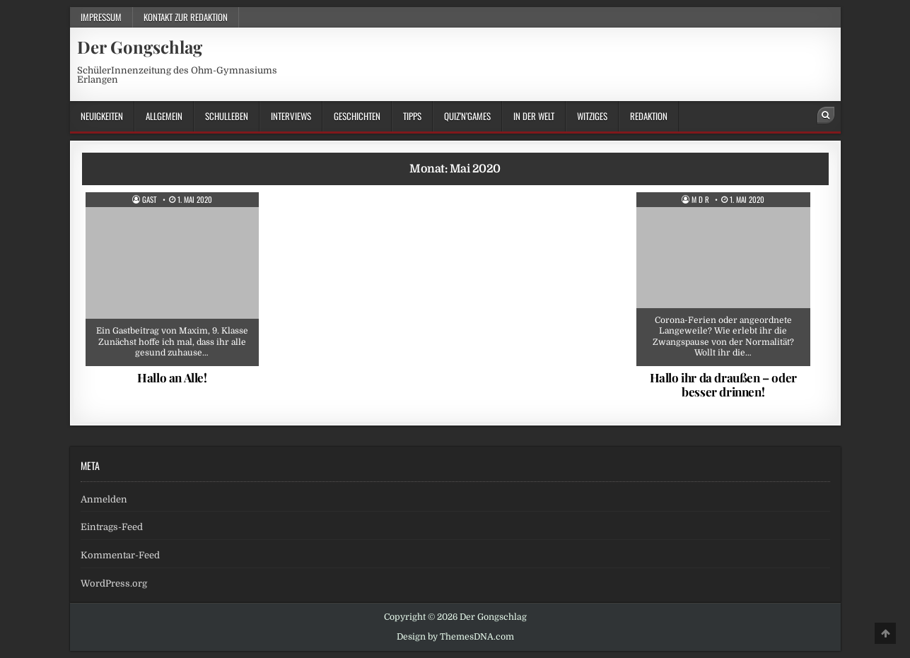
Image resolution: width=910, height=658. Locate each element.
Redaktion (648, 116)
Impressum (101, 17)
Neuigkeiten (102, 116)
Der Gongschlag (139, 46)
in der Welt (533, 116)
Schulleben (226, 116)
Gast (149, 200)
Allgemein (164, 116)
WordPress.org (114, 583)
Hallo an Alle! (171, 377)
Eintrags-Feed (112, 527)
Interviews (291, 116)
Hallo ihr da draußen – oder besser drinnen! (723, 384)
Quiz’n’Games (467, 116)
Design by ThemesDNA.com (455, 637)
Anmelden (104, 499)
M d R (700, 200)
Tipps (412, 116)
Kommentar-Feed (120, 555)
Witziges (592, 116)
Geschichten (357, 116)
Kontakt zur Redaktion (186, 17)
